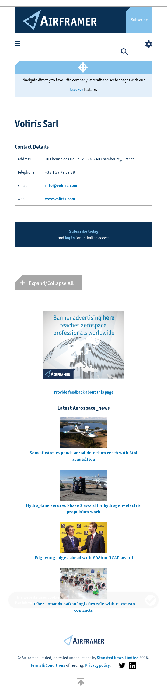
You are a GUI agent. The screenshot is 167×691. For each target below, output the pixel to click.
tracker (76, 89)
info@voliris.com (61, 185)
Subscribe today (83, 231)
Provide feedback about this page (83, 392)
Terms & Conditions (48, 665)
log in (70, 237)
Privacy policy (97, 665)
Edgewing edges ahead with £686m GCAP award (83, 557)
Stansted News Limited (117, 657)
